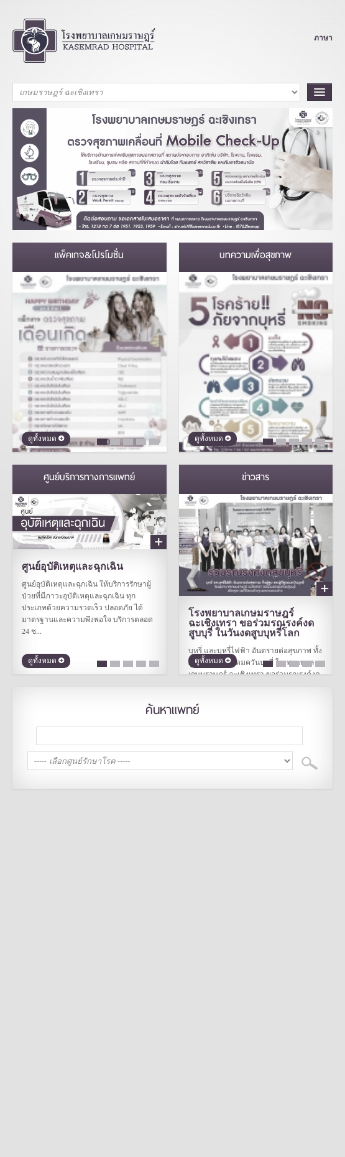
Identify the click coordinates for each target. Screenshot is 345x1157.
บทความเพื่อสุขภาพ (255, 255)
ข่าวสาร (255, 477)
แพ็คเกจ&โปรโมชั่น (89, 255)
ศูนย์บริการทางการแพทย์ (89, 477)
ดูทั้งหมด (46, 438)
